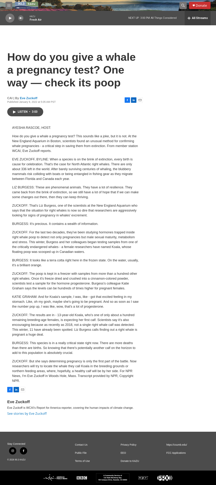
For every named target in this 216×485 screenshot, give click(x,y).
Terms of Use (82, 461)
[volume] (21, 18)
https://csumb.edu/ (176, 444)
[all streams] (198, 18)
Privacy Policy (128, 444)
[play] (10, 18)
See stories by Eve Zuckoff (27, 413)
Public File (81, 453)
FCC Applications (176, 453)
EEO (123, 453)
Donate (201, 5)
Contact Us (81, 444)
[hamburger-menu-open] (8, 5)
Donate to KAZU (130, 461)
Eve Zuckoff (28, 98)
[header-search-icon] (183, 5)
